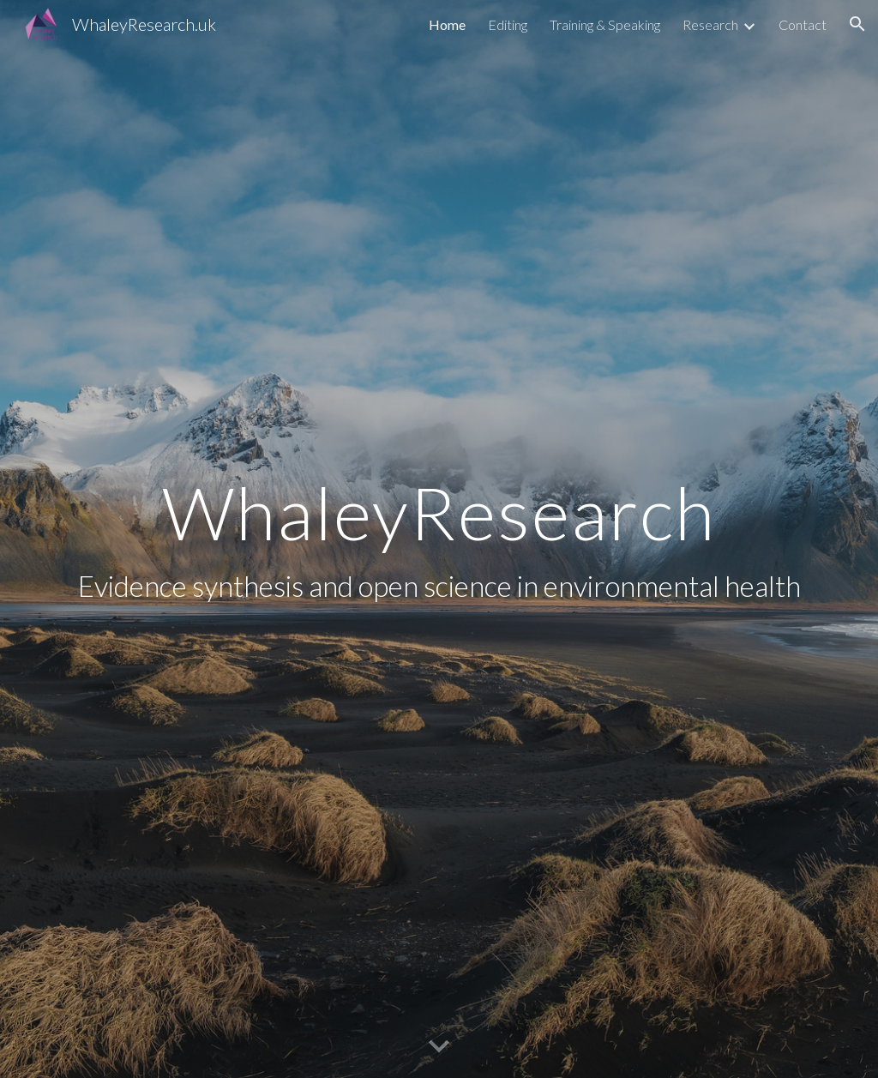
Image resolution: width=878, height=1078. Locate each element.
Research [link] (710, 24)
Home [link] (447, 24)
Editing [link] (507, 24)
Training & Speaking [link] (605, 24)
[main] (439, 539)
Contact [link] (803, 24)
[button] (857, 24)
